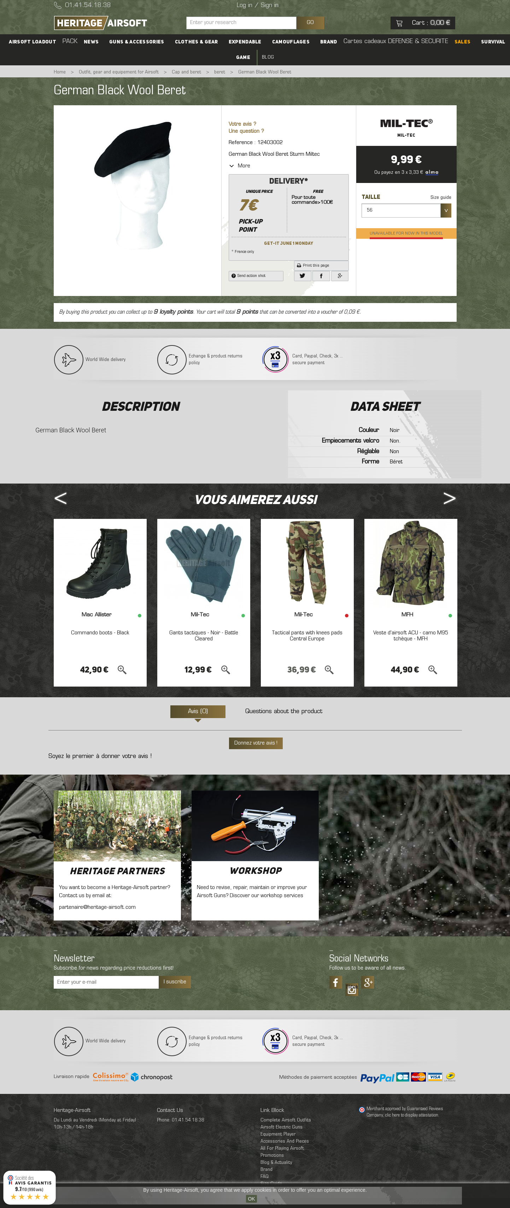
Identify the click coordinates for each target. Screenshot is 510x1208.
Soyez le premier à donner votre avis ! (100, 756)
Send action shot (248, 276)
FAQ (264, 1176)
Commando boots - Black (100, 633)
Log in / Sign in (258, 5)
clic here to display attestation (411, 1115)
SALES (463, 42)
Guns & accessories (136, 42)
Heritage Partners (117, 871)
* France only (288, 215)
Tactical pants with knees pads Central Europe (307, 636)
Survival (493, 42)
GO (310, 22)
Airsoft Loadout (32, 42)
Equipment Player (277, 1134)
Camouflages (291, 42)
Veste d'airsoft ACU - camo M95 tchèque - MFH (410, 636)
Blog (268, 57)
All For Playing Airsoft (282, 1148)
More (239, 166)
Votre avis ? (242, 124)
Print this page (313, 265)
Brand (328, 42)
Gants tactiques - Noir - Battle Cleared (203, 636)
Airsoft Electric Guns (281, 1127)
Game (243, 57)
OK (251, 1199)
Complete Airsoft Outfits (285, 1120)
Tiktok (351, 987)
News (91, 42)
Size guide (440, 197)
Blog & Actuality (276, 1162)
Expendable (245, 42)
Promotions (272, 1155)
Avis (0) (198, 712)
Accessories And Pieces (284, 1141)
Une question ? (246, 131)
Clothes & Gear (196, 42)
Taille (371, 197)
